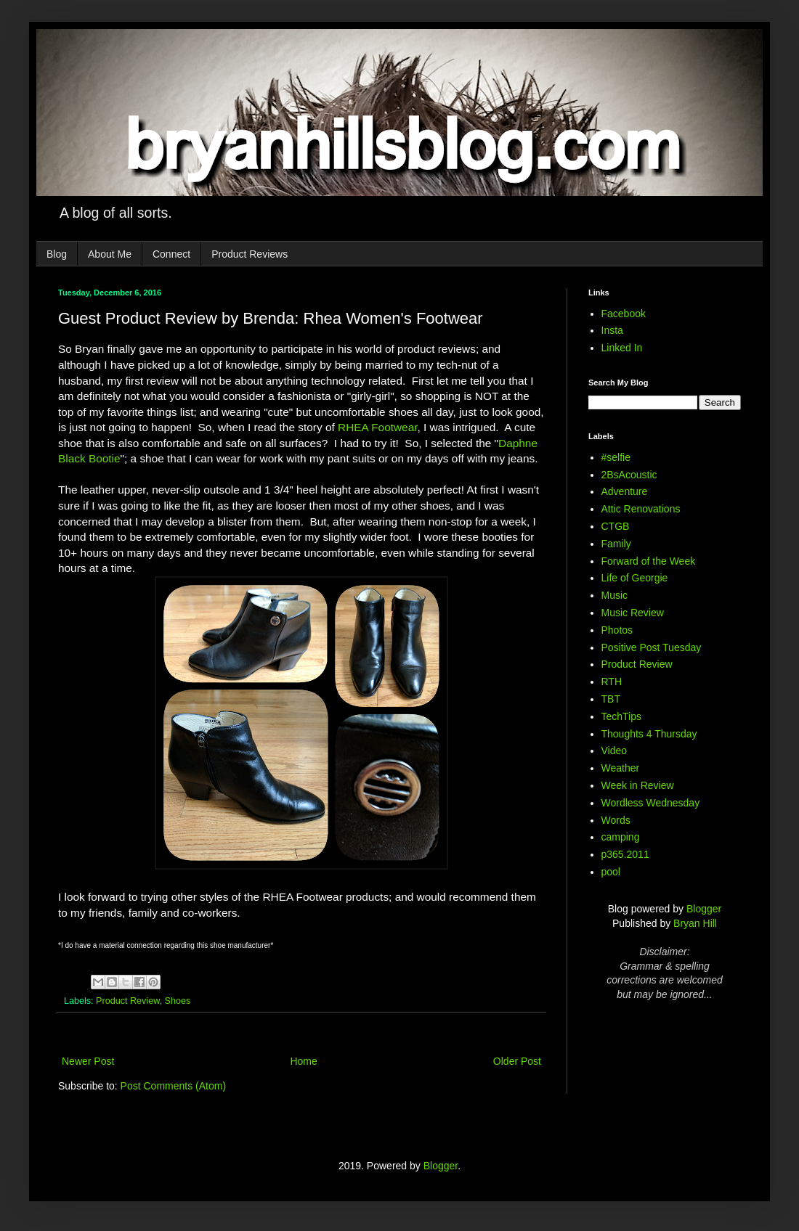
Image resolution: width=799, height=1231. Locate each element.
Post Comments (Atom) (173, 1086)
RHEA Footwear (378, 427)
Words (615, 820)
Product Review (128, 1001)
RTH (611, 681)
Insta (612, 330)
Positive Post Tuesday (651, 647)
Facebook (623, 313)
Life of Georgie (634, 578)
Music (614, 595)
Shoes (178, 1001)
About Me (109, 254)
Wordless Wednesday (650, 803)
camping (620, 837)
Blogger (703, 909)
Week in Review (637, 785)
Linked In (622, 347)
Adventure (624, 491)
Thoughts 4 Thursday (649, 734)
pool (610, 872)
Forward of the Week (648, 561)
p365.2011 (625, 854)
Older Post (517, 1061)
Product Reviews (249, 254)
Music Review (632, 612)
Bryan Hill (695, 923)
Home (303, 1061)
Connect (171, 254)
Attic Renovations (641, 509)
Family (616, 543)
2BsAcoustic (629, 474)
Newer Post (88, 1061)
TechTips (621, 716)
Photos (617, 630)
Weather (620, 768)
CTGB (615, 526)
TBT (610, 699)
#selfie (615, 457)
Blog (56, 254)
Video (614, 750)
